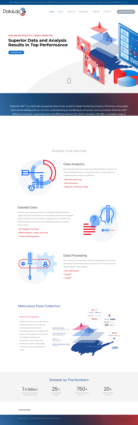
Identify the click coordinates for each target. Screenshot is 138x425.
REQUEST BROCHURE (126, 12)
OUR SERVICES (16, 52)
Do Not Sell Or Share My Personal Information (44, 418)
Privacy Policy (22, 418)
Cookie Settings (24, 410)
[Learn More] (125, 2)
